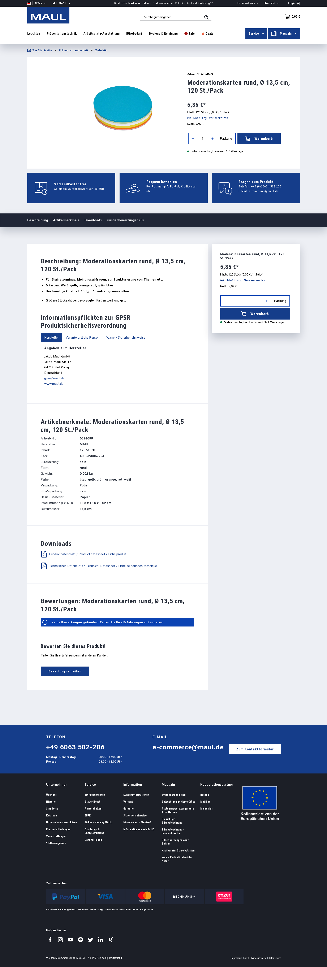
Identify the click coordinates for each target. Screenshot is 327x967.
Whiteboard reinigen (174, 794)
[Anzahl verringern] (193, 138)
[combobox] (175, 17)
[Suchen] (206, 17)
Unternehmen (56, 784)
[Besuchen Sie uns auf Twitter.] (90, 940)
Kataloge (51, 815)
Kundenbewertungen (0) (125, 220)
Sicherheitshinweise (135, 815)
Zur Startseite (39, 50)
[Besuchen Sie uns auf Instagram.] (60, 940)
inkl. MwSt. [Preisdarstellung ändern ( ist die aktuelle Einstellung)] (61, 3)
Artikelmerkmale (66, 220)
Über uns (51, 794)
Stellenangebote (56, 843)
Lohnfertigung (93, 839)
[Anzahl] (202, 138)
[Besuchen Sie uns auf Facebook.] (50, 940)
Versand (128, 801)
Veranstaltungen (56, 836)
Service (90, 784)
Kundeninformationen (136, 794)
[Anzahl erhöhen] (212, 138)
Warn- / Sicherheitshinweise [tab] (125, 337)
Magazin (168, 784)
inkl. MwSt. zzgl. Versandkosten (207, 118)
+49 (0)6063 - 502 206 (266, 186)
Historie (51, 801)
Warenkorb (259, 138)
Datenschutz (274, 958)
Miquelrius (206, 808)
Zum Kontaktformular (255, 749)
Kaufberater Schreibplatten (178, 850)
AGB (246, 958)
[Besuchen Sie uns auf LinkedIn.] (100, 940)
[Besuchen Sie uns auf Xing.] (111, 940)
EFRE (88, 815)
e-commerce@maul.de (264, 191)
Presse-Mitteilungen (58, 829)
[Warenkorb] (291, 16)
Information (132, 784)
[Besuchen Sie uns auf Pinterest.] (80, 940)
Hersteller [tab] (51, 337)
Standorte (52, 808)
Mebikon (205, 801)
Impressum (236, 958)
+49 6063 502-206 (75, 747)
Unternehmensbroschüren (61, 822)
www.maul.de (53, 384)
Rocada (204, 794)
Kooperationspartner (216, 784)
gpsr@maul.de (54, 378)
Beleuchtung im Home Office (178, 801)
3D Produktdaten (95, 794)
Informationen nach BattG (138, 829)
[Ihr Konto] (294, 3)
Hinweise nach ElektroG (137, 822)
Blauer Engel (92, 801)
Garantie (128, 808)
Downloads (93, 220)
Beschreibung (37, 220)
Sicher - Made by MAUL (98, 822)
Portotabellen (93, 808)
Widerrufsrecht (258, 958)
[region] (102, 111)
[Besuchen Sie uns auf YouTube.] (70, 940)
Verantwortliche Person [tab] (82, 337)
